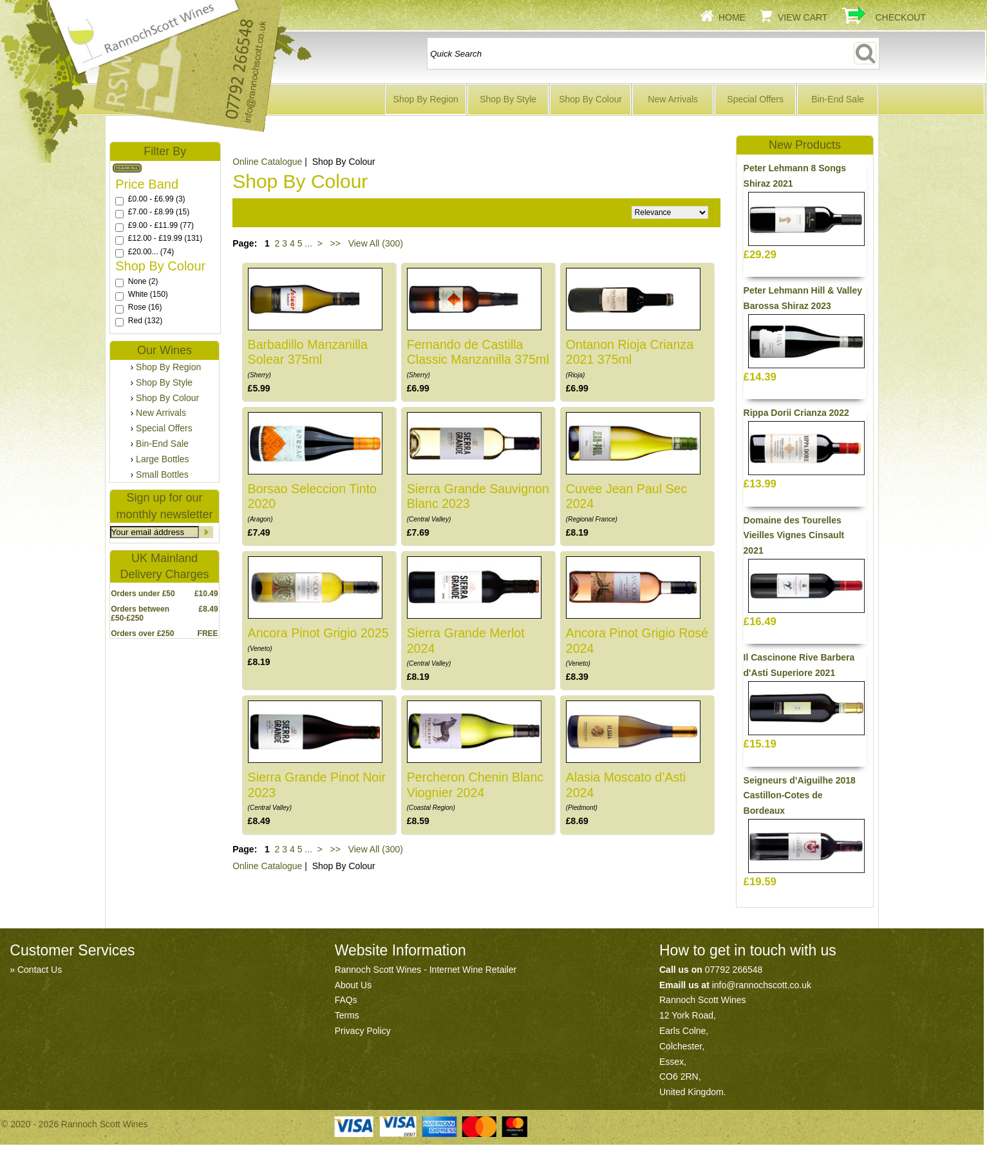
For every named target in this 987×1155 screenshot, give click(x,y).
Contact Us (39, 969)
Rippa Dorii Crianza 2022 (796, 413)
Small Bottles (162, 474)
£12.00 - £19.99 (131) (165, 238)
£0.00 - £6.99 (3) (156, 198)
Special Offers (755, 99)
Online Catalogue (267, 866)
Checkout (900, 17)
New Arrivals (673, 99)
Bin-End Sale (837, 99)
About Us (353, 985)
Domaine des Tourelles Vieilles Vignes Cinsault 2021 (794, 535)
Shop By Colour (590, 99)
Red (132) (145, 320)
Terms (347, 1015)
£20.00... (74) (151, 251)
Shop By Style (508, 99)
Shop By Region (425, 99)
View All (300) (374, 243)
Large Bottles (162, 459)
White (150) (148, 294)
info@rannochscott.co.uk (761, 985)
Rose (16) (145, 307)
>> (335, 243)
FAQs (346, 1000)
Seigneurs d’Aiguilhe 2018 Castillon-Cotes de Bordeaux (800, 795)
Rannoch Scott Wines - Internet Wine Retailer (425, 969)
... (308, 243)
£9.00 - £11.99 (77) (161, 225)
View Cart (803, 17)
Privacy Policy (363, 1031)
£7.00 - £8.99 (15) (158, 211)
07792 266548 (734, 969)
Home (732, 17)
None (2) (143, 281)
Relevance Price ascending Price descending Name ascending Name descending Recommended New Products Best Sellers (670, 212)
